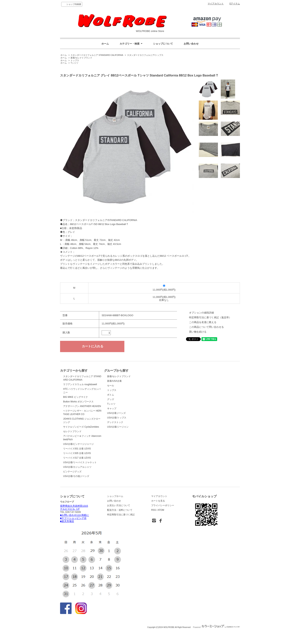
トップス (75, 60)
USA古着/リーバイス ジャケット (80, 462)
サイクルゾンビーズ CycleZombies (81, 427)
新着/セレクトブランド (81, 58)
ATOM (161, 510)
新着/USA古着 (114, 381)
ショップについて (163, 43)
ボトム (110, 394)
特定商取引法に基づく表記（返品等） (210, 317)
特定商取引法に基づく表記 (121, 514)
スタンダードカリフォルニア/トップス (145, 55)
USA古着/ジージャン (118, 427)
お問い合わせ (191, 43)
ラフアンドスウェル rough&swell (80, 384)
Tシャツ (74, 63)
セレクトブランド (72, 431)
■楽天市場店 (67, 521)
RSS (153, 510)
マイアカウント (216, 3)
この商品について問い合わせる (206, 327)
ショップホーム (115, 496)
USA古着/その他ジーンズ (76, 476)
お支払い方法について (118, 505)
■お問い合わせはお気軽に (74, 515)
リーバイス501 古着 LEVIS (77, 448)
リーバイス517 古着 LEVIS (77, 457)
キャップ (111, 408)
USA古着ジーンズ (116, 413)
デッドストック (115, 422)
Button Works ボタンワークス (78, 401)
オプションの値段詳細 (201, 312)
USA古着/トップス (116, 417)
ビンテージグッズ (72, 471)
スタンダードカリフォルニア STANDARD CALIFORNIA (97, 55)
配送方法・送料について (119, 510)
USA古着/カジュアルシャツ (77, 467)
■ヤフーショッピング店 (73, 518)
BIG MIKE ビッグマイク (75, 397)
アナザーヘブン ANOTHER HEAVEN (82, 406)
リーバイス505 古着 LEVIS (77, 453)
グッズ (110, 399)
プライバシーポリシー (162, 505)
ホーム (105, 43)
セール (110, 385)
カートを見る (158, 500)
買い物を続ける (197, 331)
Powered (216, 627)
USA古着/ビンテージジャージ (78, 444)
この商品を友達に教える (202, 322)
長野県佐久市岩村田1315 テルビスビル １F (74, 507)
